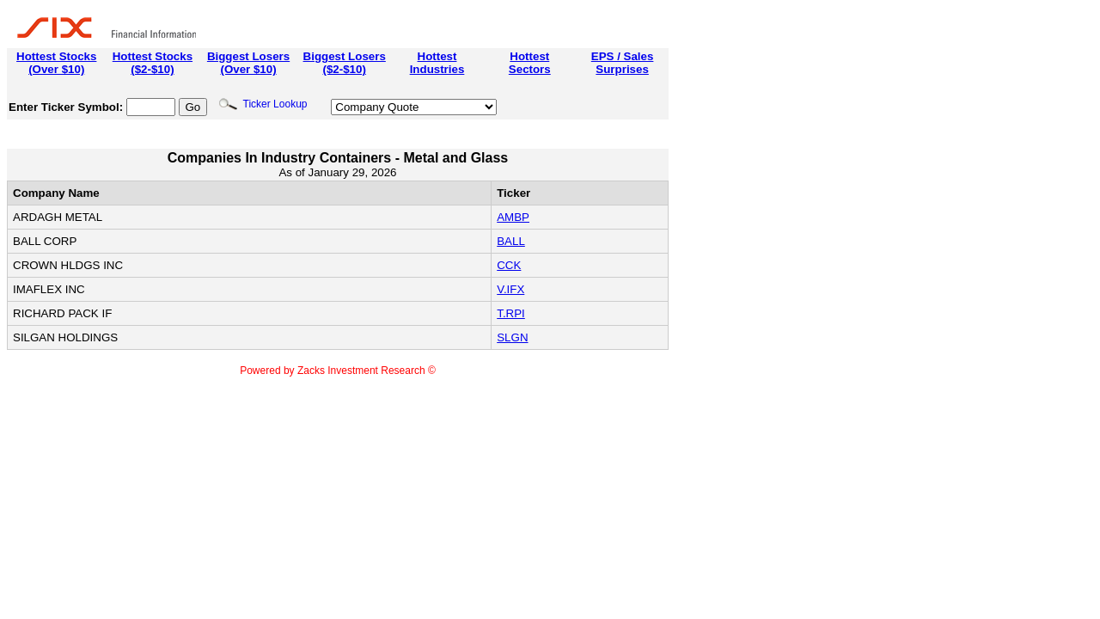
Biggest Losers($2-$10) (344, 63)
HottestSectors (530, 63)
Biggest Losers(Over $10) (248, 63)
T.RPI (511, 313)
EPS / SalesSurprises (622, 63)
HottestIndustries (437, 63)
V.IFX (510, 289)
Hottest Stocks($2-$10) (152, 63)
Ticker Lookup (263, 104)
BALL (511, 241)
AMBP (513, 217)
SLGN (512, 337)
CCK (509, 265)
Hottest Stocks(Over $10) (56, 63)
